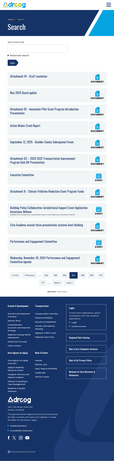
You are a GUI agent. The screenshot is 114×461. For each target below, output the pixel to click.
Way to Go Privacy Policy (80, 360)
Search (21, 19)
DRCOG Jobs (41, 364)
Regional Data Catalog (79, 337)
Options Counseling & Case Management (17, 383)
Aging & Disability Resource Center (16, 369)
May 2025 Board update (23, 92)
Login (74, 322)
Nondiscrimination (18, 426)
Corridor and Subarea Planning (45, 327)
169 (92, 275)
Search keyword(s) (16, 42)
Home (10, 19)
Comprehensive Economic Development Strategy (19, 328)
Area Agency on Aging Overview (18, 362)
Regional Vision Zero (44, 337)
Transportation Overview (46, 314)
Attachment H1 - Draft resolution (28, 76)
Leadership (40, 373)
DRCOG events (42, 377)
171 (44, 282)
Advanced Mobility (43, 318)
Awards (38, 360)
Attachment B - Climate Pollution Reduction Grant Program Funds (47, 191)
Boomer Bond (14, 321)
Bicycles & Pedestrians (45, 322)
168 (83, 275)
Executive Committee (22, 175)
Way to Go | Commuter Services (83, 349)
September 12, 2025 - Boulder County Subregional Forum (42, 142)
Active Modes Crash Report (25, 125)
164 (47, 275)
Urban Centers (14, 346)
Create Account (79, 326)
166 (65, 275)
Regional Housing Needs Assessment (19, 336)
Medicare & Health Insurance (16, 389)
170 (101, 275)
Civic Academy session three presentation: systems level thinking (46, 225)
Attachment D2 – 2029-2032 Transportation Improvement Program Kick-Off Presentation (42, 160)
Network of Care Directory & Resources (82, 373)
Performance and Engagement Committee (33, 241)
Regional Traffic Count (45, 333)
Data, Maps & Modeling (46, 369)
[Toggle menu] (108, 5)
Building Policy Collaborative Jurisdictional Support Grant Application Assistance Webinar (49, 210)
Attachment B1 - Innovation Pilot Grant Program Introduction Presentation (44, 111)
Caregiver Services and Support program (18, 376)
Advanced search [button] (19, 55)
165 (56, 275)
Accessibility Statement (21, 431)
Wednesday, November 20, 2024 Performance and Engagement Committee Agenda (45, 260)
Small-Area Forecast (17, 341)
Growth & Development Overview (19, 315)
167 (75, 276)
